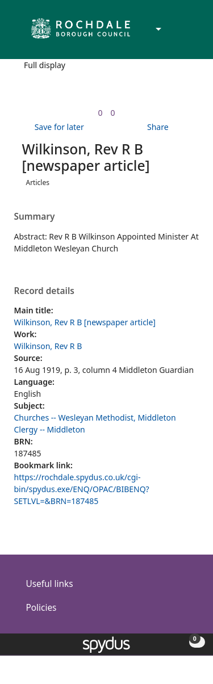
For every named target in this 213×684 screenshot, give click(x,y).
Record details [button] (44, 291)
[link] (100, 112)
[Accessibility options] (157, 30)
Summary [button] (34, 217)
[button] (173, 33)
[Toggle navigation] (187, 33)
